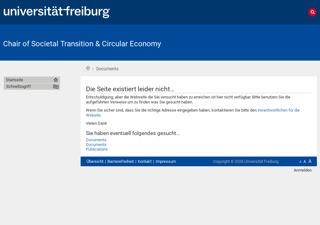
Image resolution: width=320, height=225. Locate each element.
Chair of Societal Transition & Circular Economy (82, 43)
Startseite (88, 68)
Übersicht (95, 161)
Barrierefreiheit (121, 161)
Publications (97, 149)
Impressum (166, 161)
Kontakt (145, 161)
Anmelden (303, 170)
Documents (96, 140)
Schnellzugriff (18, 86)
